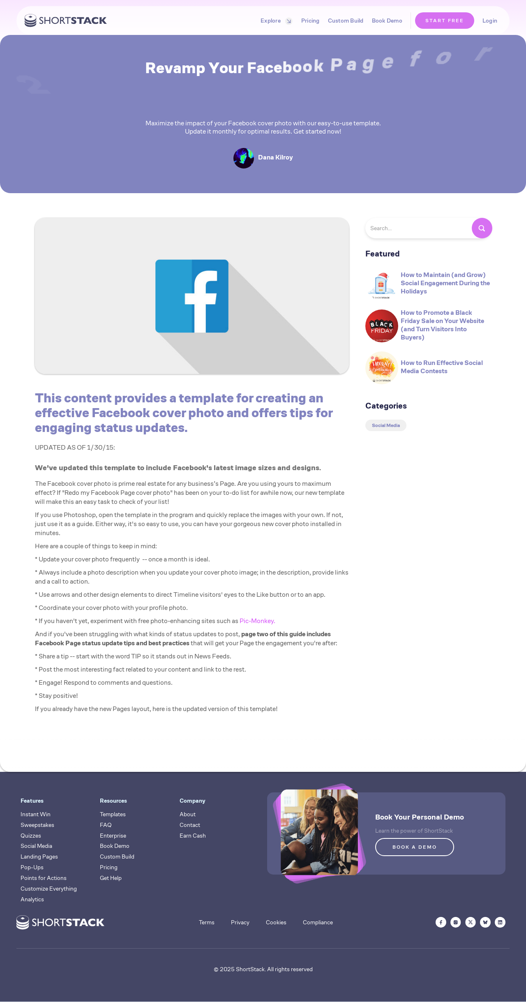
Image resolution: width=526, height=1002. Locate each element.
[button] (274, 20)
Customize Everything (49, 888)
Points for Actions (44, 878)
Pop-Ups (32, 867)
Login (489, 20)
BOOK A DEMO (414, 847)
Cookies (276, 922)
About (188, 814)
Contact (190, 825)
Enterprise (113, 835)
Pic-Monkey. (257, 620)
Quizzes (31, 835)
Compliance (318, 922)
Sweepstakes (37, 825)
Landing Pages (39, 856)
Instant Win (36, 814)
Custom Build (346, 20)
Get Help (111, 878)
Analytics (32, 899)
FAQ (106, 825)
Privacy (240, 922)
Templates (113, 814)
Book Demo (387, 20)
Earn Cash (193, 835)
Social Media (36, 846)
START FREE (444, 20)
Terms (207, 922)
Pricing (310, 20)
